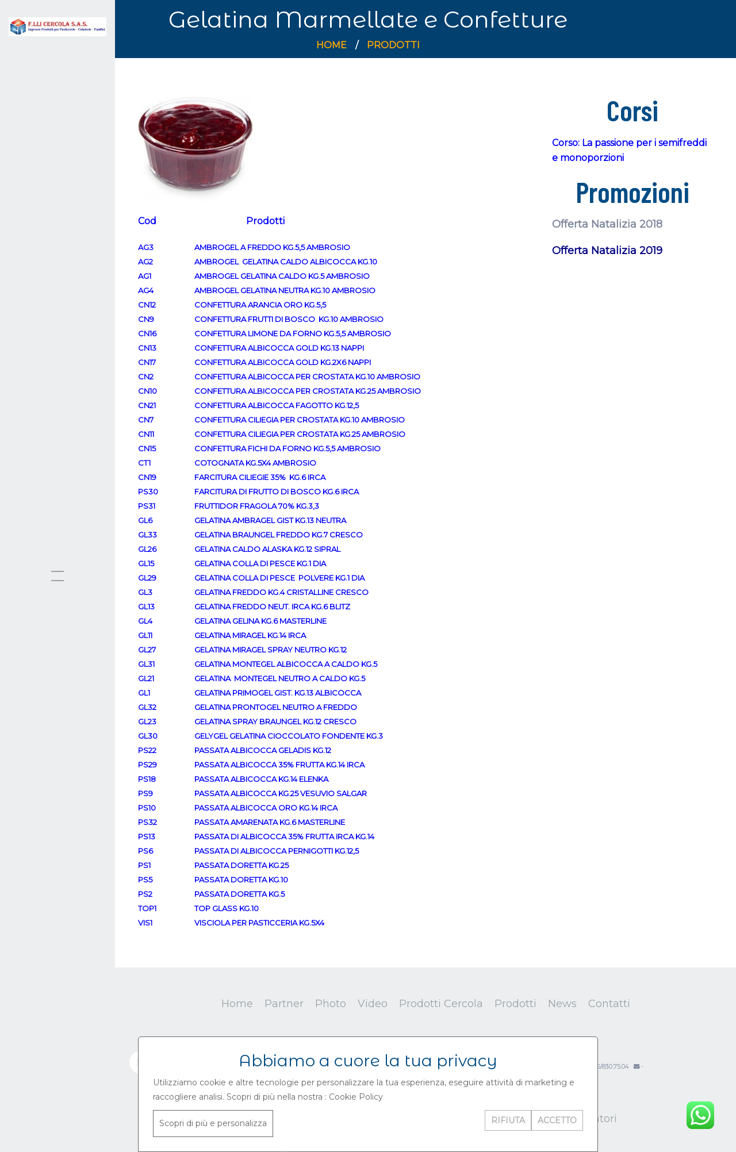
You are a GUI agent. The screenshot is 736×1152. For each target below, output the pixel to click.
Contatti (609, 1003)
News (562, 1003)
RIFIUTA (508, 1120)
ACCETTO (557, 1120)
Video (373, 1003)
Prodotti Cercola (441, 1003)
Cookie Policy (356, 1097)
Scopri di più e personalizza (213, 1123)
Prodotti (393, 45)
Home (331, 45)
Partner (284, 1003)
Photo (330, 1003)
